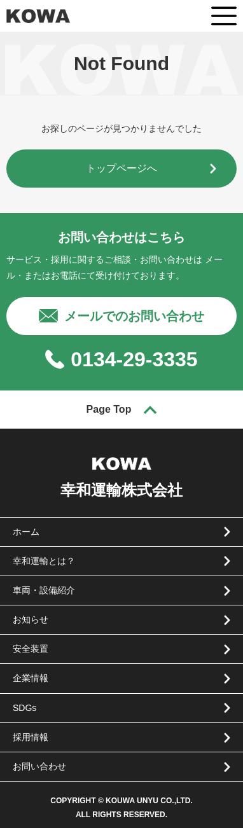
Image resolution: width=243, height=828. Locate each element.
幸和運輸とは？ (44, 561)
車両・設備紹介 (44, 590)
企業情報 (30, 678)
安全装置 (30, 649)
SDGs (24, 708)
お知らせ (30, 619)
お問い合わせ (39, 766)
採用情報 (30, 737)
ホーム (26, 532)
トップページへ (121, 168)
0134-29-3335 (134, 359)
